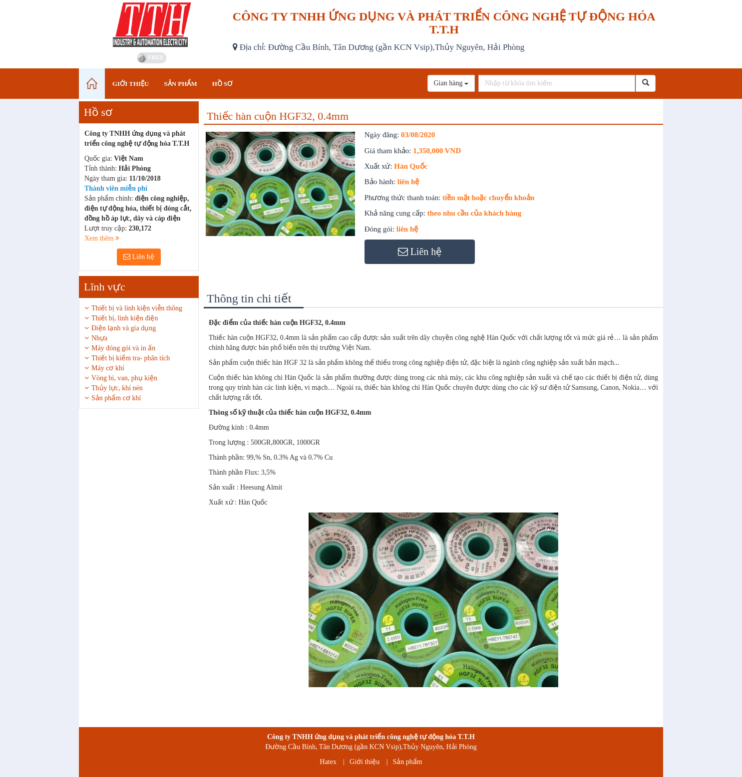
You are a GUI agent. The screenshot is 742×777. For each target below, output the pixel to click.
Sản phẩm (407, 762)
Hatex (328, 762)
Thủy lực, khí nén (117, 388)
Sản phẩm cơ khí (116, 398)
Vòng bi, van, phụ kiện (124, 378)
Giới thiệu (364, 762)
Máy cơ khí (107, 368)
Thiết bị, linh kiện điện (124, 318)
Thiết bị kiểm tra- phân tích (130, 358)
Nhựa (99, 338)
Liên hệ (138, 256)
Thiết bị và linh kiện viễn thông (136, 308)
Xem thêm (101, 238)
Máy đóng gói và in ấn (123, 348)
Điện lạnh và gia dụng (123, 328)
